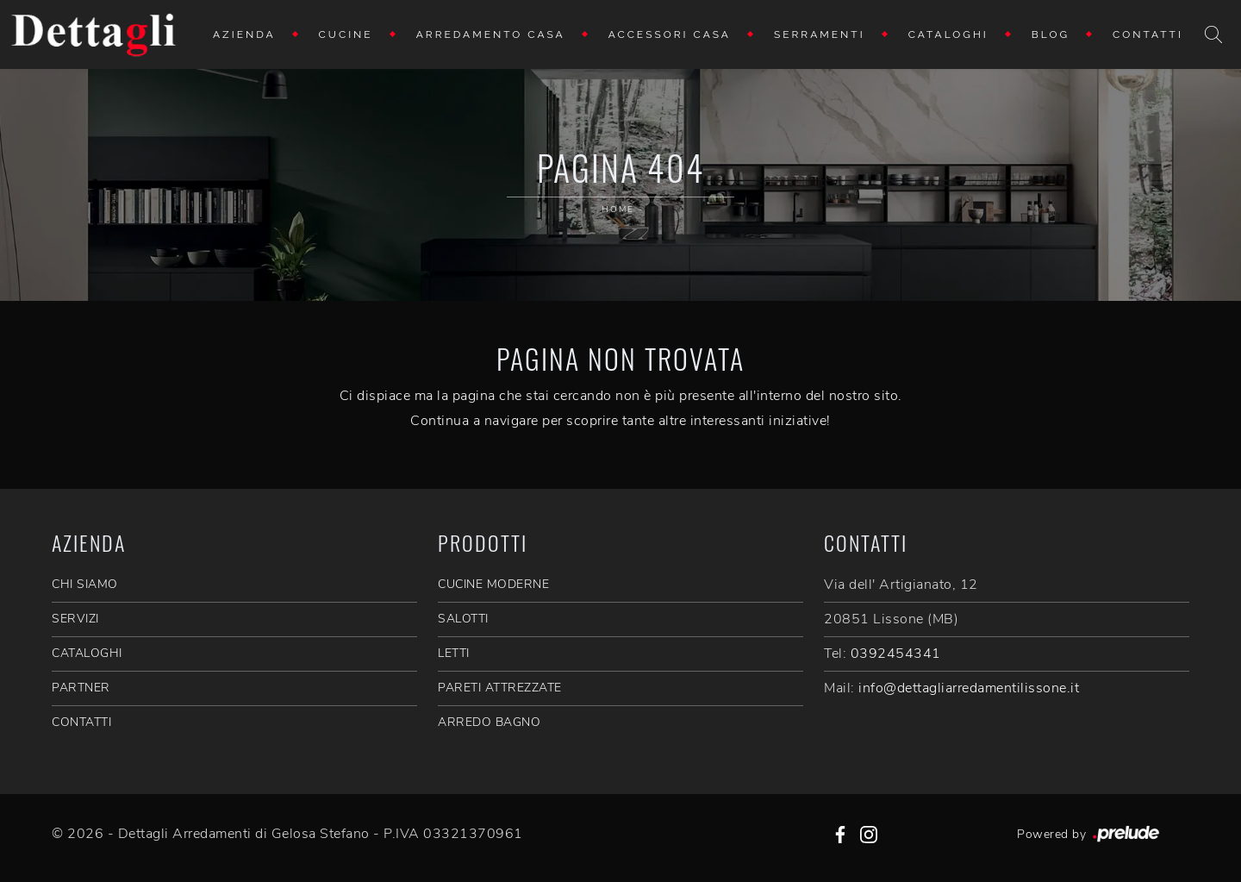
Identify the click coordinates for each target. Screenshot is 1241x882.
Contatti (1148, 34)
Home (618, 209)
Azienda (244, 34)
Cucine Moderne (493, 584)
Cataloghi (948, 34)
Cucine (346, 34)
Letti (454, 653)
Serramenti (819, 34)
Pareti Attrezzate (500, 687)
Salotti (463, 618)
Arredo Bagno (489, 722)
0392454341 (896, 653)
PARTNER (81, 687)
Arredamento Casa (490, 34)
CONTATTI (81, 722)
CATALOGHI (87, 653)
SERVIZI (75, 618)
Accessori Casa (669, 34)
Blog (1051, 34)
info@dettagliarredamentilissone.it (968, 688)
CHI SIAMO (85, 584)
